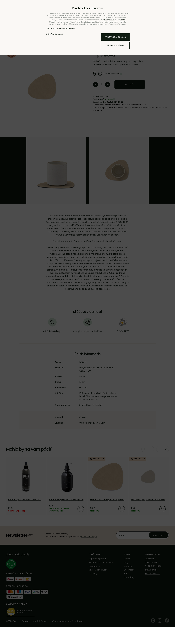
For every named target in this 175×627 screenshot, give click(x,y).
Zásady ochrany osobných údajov (60, 28)
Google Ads (109, 20)
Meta (122, 20)
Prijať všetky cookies (115, 36)
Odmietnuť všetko (115, 45)
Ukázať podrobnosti (54, 34)
